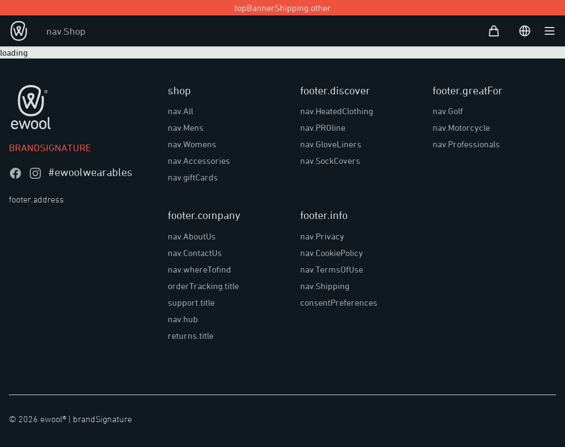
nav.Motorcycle (461, 127)
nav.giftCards (193, 177)
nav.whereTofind (199, 269)
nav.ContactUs (195, 253)
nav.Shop (66, 30)
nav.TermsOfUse (331, 269)
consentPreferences (338, 302)
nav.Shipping (324, 286)
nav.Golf (448, 111)
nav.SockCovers (330, 161)
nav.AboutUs (192, 236)
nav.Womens (192, 144)
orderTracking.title (203, 286)
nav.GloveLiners (330, 144)
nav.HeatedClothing (336, 111)
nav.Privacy (322, 236)
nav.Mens (186, 127)
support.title (191, 302)
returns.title (191, 335)
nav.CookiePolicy (331, 253)
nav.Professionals (466, 144)
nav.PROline (322, 127)
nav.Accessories (199, 161)
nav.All (180, 111)
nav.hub (183, 319)
